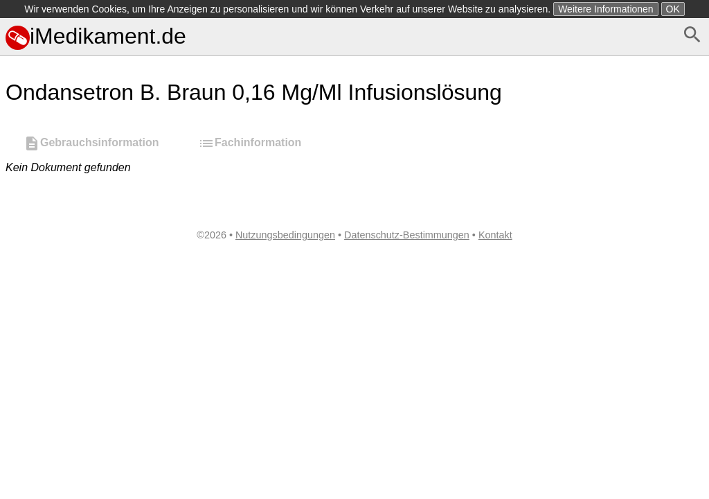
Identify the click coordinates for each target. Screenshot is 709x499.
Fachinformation (249, 143)
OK (673, 9)
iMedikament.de (96, 36)
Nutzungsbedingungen (285, 234)
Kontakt (495, 234)
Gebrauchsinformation (91, 143)
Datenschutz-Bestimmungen (406, 234)
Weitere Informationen (605, 9)
